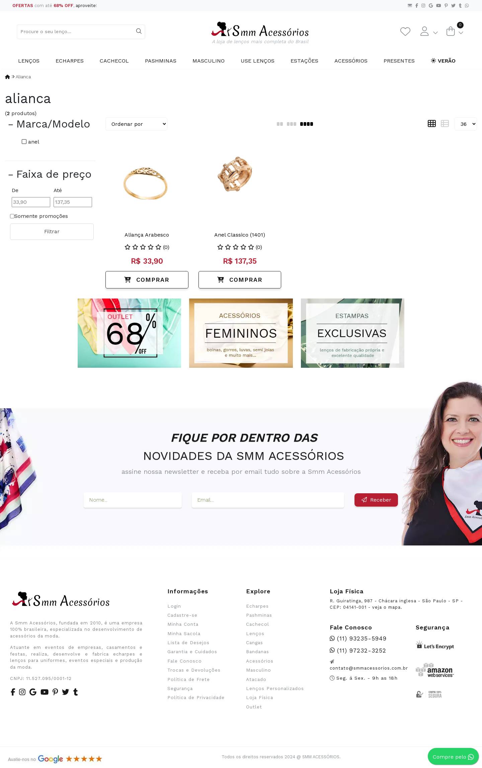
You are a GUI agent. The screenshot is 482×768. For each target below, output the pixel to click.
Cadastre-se (182, 615)
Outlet (254, 706)
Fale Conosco (184, 661)
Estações (304, 61)
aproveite (86, 5)
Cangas (254, 642)
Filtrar (52, 232)
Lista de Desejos (188, 642)
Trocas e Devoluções (194, 670)
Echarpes (70, 61)
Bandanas (257, 651)
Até (58, 190)
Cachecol (114, 61)
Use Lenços (257, 61)
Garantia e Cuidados (192, 651)
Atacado (256, 679)
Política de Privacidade (196, 697)
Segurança (180, 688)
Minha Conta (182, 624)
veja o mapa (386, 607)
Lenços (28, 61)
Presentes (399, 61)
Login (174, 606)
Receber (376, 500)
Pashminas (160, 61)
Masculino (208, 61)
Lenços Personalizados (275, 688)
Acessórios (351, 61)
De (15, 190)
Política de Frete (188, 679)
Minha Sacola (183, 633)
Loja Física (259, 697)
